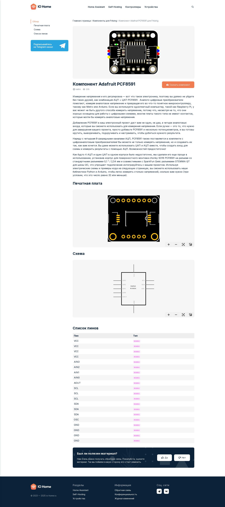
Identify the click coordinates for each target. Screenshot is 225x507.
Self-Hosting (115, 6)
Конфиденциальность (126, 494)
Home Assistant (96, 6)
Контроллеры (133, 6)
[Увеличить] (168, 244)
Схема (37, 29)
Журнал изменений (124, 498)
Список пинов (40, 33)
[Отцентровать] (183, 244)
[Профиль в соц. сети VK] (166, 491)
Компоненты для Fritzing (105, 20)
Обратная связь (123, 490)
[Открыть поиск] (192, 6)
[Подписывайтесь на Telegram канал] (49, 45)
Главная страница (82, 20)
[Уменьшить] (176, 244)
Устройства (151, 6)
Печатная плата (42, 25)
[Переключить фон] (190, 244)
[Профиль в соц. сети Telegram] (159, 491)
